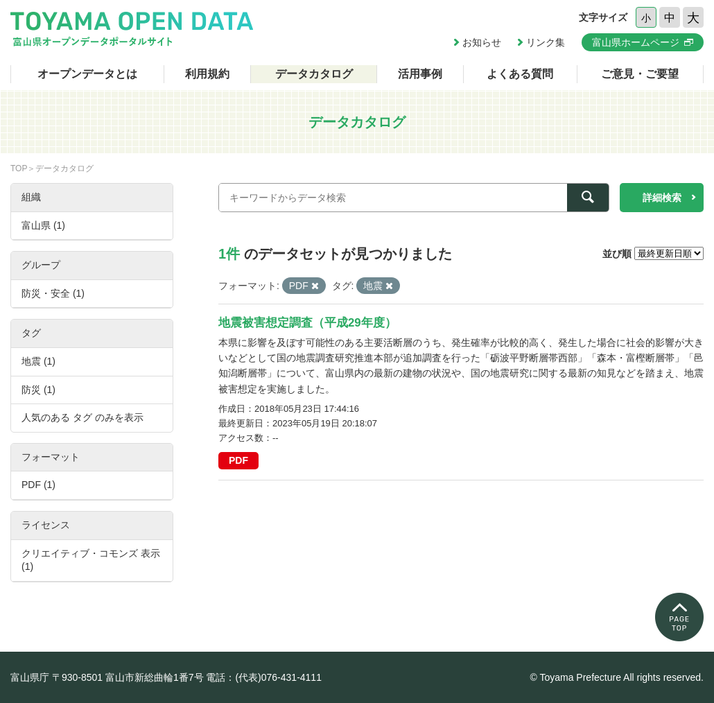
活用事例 (420, 74)
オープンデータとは (87, 74)
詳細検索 (662, 197)
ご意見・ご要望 (640, 74)
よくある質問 (520, 74)
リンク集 (545, 42)
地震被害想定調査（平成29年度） (307, 322)
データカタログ (314, 74)
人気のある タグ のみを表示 (82, 417)
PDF (238, 460)
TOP (18, 168)
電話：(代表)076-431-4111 (264, 677)
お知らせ (481, 42)
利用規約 (207, 74)
